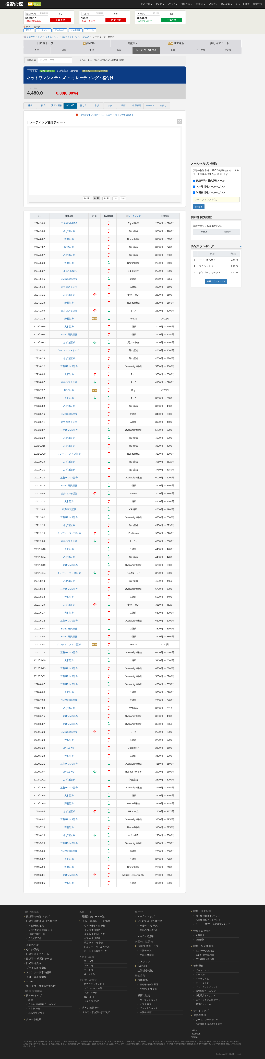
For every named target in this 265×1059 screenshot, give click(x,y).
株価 (30, 105)
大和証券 (69, 326)
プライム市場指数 (36, 967)
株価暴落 (143, 980)
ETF (173, 50)
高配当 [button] (132, 43)
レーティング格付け (146, 50)
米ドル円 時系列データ (95, 951)
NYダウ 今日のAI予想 (150, 921)
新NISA (89, 43)
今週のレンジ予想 (149, 925)
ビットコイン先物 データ (208, 999)
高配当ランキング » (216, 281)
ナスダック (144, 961)
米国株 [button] (213, 4)
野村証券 (69, 239)
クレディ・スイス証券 (69, 453)
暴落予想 (257, 4)
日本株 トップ (34, 995)
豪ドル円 (88, 961)
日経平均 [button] (146, 4)
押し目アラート (219, 43)
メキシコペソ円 (92, 1001)
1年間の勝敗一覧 (36, 934)
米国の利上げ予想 (149, 930)
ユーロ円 (88, 965)
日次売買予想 (35, 938)
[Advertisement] (216, 106)
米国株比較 (75, 30)
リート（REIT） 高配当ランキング (213, 924)
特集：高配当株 (202, 911)
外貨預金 (200, 935)
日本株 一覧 (34, 1008)
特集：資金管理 (202, 930)
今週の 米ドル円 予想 (94, 934)
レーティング (43, 30)
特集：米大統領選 (203, 946)
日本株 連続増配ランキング (41, 1004)
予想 (91, 50)
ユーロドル (89, 974)
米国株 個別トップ (148, 946)
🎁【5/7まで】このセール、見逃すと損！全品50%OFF (105, 114)
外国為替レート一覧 (93, 916)
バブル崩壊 (145, 1004)
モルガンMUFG (69, 223)
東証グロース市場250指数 (41, 986)
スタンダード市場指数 (38, 972)
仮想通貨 (198, 965)
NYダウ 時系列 (146, 936)
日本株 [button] (200, 4)
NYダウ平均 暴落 (148, 988)
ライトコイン (202, 983)
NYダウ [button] (172, 4)
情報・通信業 (47, 71)
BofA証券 (69, 247)
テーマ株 (90, 30)
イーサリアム (202, 978)
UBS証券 (69, 390)
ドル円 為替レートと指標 (96, 921)
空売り (228, 50)
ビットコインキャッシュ (208, 987)
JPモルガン (69, 747)
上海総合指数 (145, 970)
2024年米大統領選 (205, 950)
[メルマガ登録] (30, 3)
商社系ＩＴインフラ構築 (95, 71)
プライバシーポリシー (207, 1019)
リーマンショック (149, 1000)
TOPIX (30, 981)
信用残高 (136, 105)
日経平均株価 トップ (38, 916)
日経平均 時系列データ (39, 958)
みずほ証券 (69, 231)
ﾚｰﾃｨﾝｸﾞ (70, 105)
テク (110, 105)
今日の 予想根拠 (92, 930)
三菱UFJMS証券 (69, 366)
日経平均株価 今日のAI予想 (41, 921)
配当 (37, 50)
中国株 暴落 (146, 1012)
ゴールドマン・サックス (69, 350)
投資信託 (200, 939)
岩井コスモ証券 (69, 286)
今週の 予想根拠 (92, 938)
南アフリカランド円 (94, 984)
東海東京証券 (69, 509)
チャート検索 (242, 4)
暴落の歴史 (144, 995)
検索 (30, 1000)
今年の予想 (32, 949)
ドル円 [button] (159, 4)
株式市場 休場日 (36, 1012)
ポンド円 (88, 969)
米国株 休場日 (147, 954)
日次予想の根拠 (36, 925)
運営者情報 (199, 1015)
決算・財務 (56, 105)
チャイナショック (149, 1008)
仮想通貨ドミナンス (205, 995)
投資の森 (14, 4)
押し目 (37, 4)
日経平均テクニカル (37, 954)
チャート (150, 105)
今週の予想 (32, 944)
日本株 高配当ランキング (208, 915)
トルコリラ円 (90, 992)
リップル (200, 974)
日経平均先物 (33, 963)
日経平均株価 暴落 (149, 984)
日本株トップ (45, 43)
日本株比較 (60, 30)
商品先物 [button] (226, 4)
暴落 (119, 50)
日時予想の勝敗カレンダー (41, 930)
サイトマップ (201, 1010)
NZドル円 (89, 997)
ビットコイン (202, 970)
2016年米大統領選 (205, 959)
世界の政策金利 (91, 1007)
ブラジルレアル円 (93, 988)
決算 (64, 50)
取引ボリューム (203, 1004)
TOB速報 (176, 43)
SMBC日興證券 (69, 279)
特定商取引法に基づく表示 (209, 1024)
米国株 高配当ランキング (208, 920)
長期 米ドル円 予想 (93, 942)
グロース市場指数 (36, 976)
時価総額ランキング (205, 991)
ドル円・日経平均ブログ (96, 1012)
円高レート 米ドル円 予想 (97, 947)
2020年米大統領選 (205, 955)
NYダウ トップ (146, 916)
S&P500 (142, 965)
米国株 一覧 (146, 950)
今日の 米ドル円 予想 (94, 925)
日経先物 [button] (186, 4)
